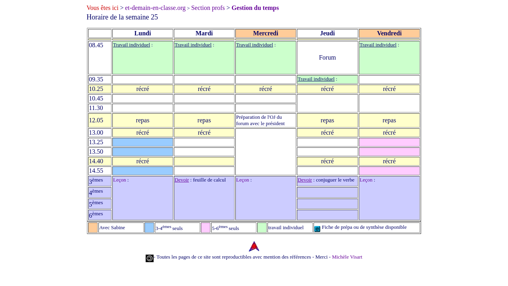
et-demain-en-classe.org (155, 7)
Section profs (208, 7)
